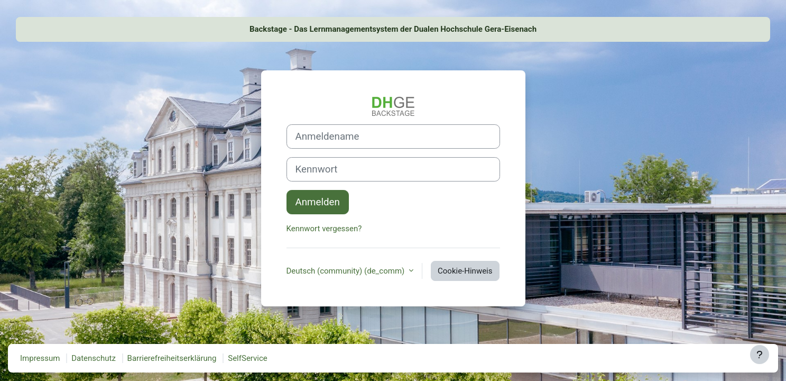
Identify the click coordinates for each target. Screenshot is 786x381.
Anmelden (317, 202)
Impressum (40, 358)
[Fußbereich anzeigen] (759, 354)
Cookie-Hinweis (465, 271)
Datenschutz (93, 358)
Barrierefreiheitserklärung (172, 358)
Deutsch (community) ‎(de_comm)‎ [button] (346, 271)
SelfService (247, 358)
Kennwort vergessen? (324, 228)
